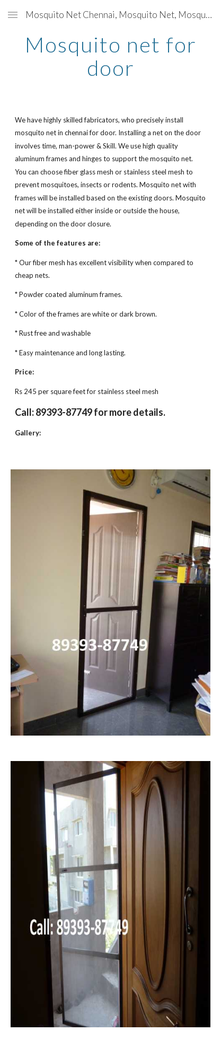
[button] (12, 14)
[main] (110, 56)
